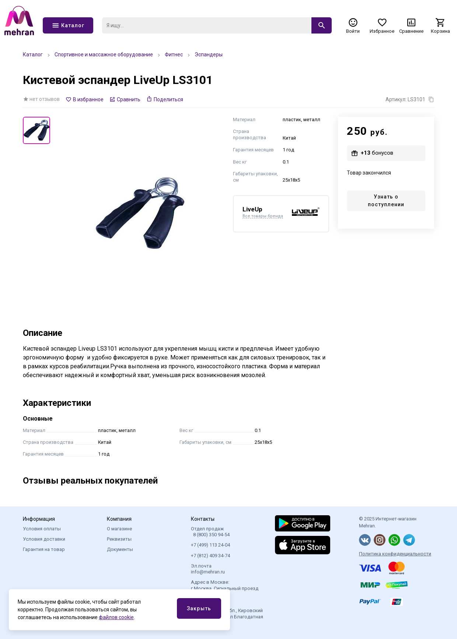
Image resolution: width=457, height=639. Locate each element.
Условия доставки (44, 539)
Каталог (33, 54)
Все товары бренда (263, 216)
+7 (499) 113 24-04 (210, 545)
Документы (120, 549)
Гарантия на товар (44, 549)
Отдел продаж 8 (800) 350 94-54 (210, 531)
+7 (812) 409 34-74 (210, 555)
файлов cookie (116, 617)
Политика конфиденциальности (395, 554)
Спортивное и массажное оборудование (104, 54)
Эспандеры (209, 54)
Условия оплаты (42, 528)
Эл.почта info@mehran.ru (208, 569)
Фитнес (174, 54)
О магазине (119, 528)
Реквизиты (119, 539)
